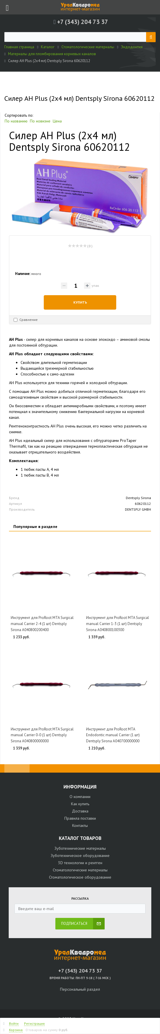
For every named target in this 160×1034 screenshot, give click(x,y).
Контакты (80, 825)
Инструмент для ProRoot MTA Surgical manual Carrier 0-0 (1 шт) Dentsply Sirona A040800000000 (42, 735)
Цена (57, 121)
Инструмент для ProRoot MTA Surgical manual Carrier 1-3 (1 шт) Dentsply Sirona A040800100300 (117, 623)
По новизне (40, 121)
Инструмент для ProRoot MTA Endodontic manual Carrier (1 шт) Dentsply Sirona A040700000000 (113, 735)
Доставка (80, 811)
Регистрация (34, 1023)
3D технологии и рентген (80, 862)
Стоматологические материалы (80, 870)
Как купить (80, 803)
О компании (80, 796)
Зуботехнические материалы (80, 848)
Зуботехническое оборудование (80, 855)
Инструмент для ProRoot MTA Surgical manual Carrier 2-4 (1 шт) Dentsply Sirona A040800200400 (42, 623)
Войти (14, 1023)
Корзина (16, 1030)
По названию (16, 121)
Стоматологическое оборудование (80, 877)
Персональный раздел (80, 989)
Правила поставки (80, 818)
